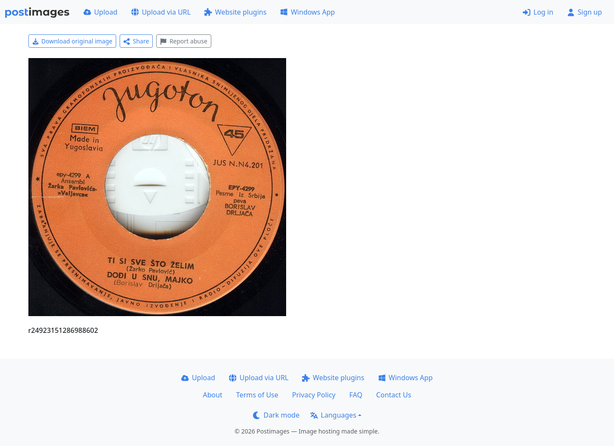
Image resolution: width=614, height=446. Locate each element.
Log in (538, 12)
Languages (333, 415)
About (212, 395)
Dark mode (276, 415)
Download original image (72, 41)
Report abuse (183, 41)
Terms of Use (257, 395)
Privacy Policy (314, 395)
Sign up (584, 12)
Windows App (307, 12)
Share (136, 41)
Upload (100, 12)
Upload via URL (161, 12)
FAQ (355, 395)
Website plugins (235, 12)
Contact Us (393, 395)
